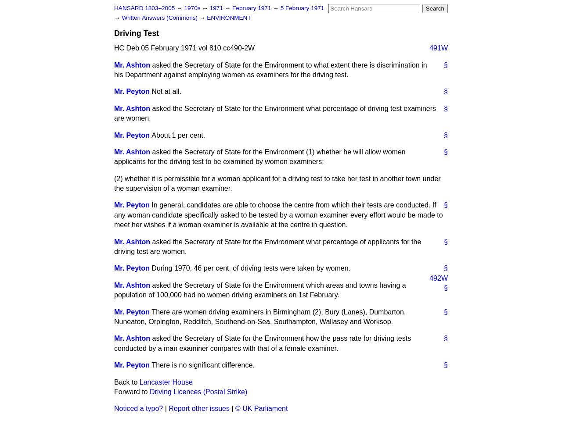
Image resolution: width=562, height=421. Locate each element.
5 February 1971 (302, 8)
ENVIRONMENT (229, 17)
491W (438, 48)
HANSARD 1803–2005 (144, 8)
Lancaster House (166, 382)
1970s (193, 8)
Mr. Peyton (132, 91)
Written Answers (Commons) (160, 17)
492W (438, 278)
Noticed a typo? (138, 408)
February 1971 (252, 8)
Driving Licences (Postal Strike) (198, 392)
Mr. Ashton (132, 65)
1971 (217, 8)
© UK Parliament (261, 408)
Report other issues (199, 408)
